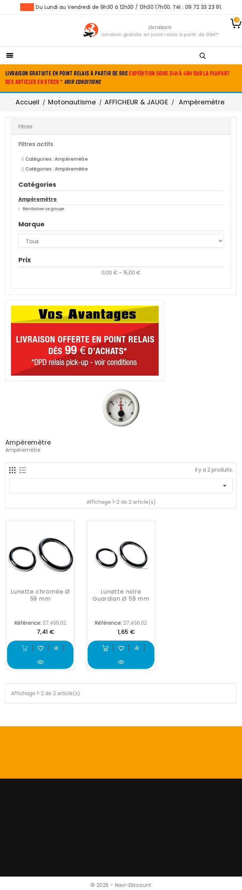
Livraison (159, 27)
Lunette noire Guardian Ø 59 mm (121, 595)
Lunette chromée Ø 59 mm (40, 595)
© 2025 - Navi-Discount (121, 885)
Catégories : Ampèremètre (56, 159)
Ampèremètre (37, 199)
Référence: (27, 623)
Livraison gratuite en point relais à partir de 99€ (158, 34)
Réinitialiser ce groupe (43, 209)
